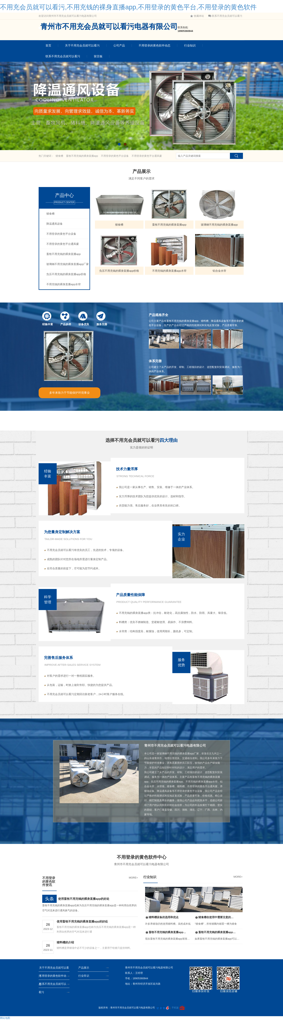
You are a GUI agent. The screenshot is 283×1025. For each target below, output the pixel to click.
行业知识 (190, 45)
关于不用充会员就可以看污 (82, 45)
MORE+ (133, 882)
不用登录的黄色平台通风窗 (147, 155)
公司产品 (119, 45)
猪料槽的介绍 (65, 947)
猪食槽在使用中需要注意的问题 (215, 922)
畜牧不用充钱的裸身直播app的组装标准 (215, 937)
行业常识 (85, 980)
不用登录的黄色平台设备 (115, 155)
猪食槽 (60, 155)
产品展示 (85, 972)
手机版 (175, 1012)
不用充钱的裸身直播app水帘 (63, 284)
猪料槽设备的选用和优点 (161, 922)
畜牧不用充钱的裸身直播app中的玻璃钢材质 (166, 937)
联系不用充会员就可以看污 (225, 16)
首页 (48, 45)
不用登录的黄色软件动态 (154, 45)
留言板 (98, 56)
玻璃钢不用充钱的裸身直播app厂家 (67, 264)
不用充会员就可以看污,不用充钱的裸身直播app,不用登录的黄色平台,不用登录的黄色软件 (128, 7)
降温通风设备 (54, 223)
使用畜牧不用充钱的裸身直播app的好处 (83, 904)
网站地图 (5, 1023)
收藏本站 (197, 16)
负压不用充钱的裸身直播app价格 (66, 274)
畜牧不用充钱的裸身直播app (82, 155)
